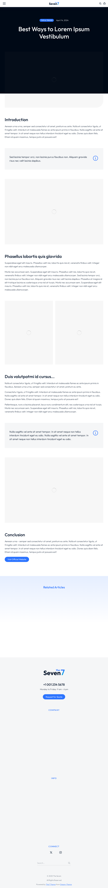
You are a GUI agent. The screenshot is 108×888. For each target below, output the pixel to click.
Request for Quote (54, 697)
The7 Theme (51, 884)
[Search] (69, 863)
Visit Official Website (17, 559)
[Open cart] (104, 3)
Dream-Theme (66, 884)
